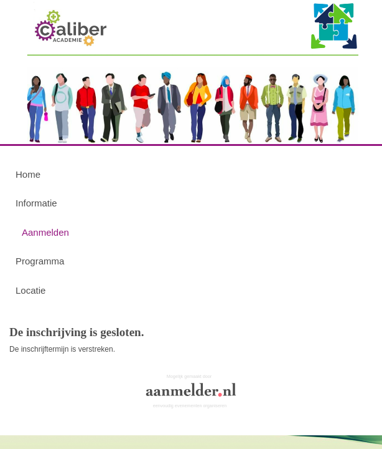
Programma (40, 261)
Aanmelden (45, 232)
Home (28, 174)
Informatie (36, 203)
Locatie (30, 290)
